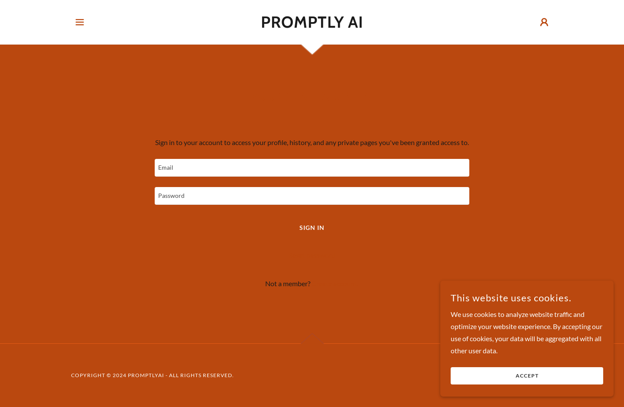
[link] (312, 25)
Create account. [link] (335, 283)
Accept (527, 376)
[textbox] (312, 168)
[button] (79, 22)
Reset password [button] (311, 255)
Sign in (312, 227)
